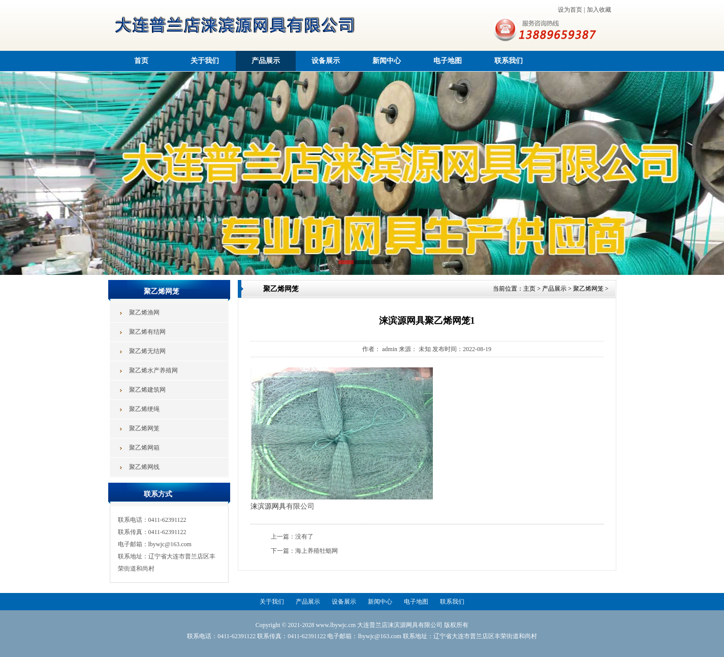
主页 (529, 288)
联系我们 (508, 61)
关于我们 (205, 61)
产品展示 (265, 61)
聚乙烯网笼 (588, 288)
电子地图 (447, 61)
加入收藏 (599, 9)
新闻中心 (386, 61)
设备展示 (325, 61)
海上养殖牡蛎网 (316, 550)
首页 (141, 61)
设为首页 (570, 9)
